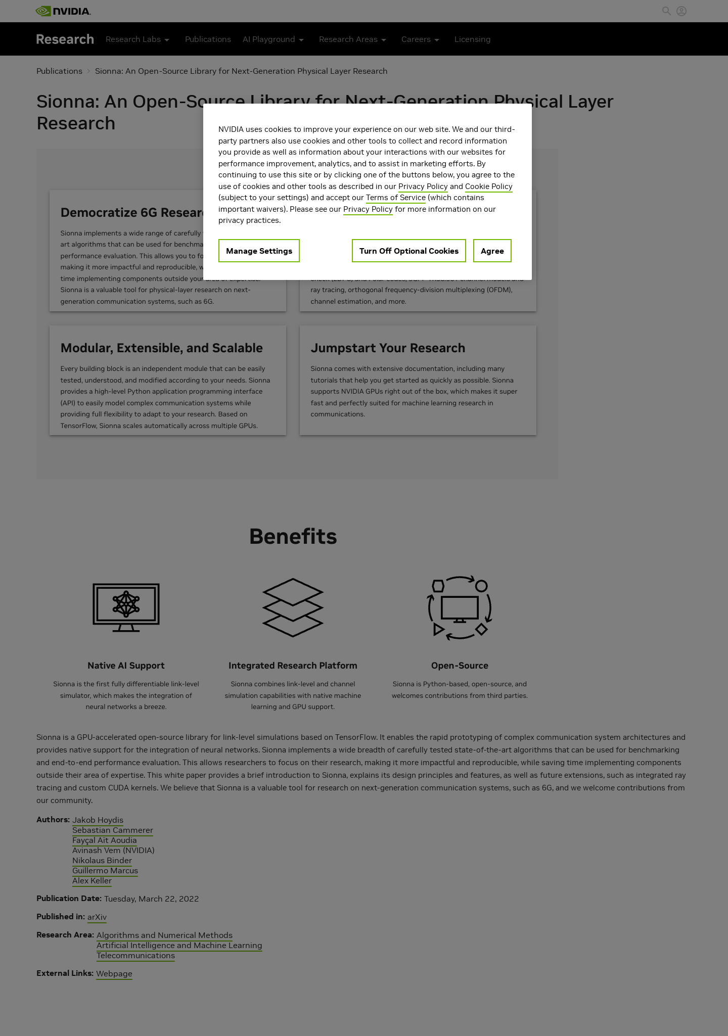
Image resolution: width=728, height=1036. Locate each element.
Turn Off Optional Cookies (409, 251)
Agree (492, 251)
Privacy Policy (423, 186)
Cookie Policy (489, 186)
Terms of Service (396, 197)
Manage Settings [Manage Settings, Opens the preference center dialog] (259, 251)
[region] (367, 192)
